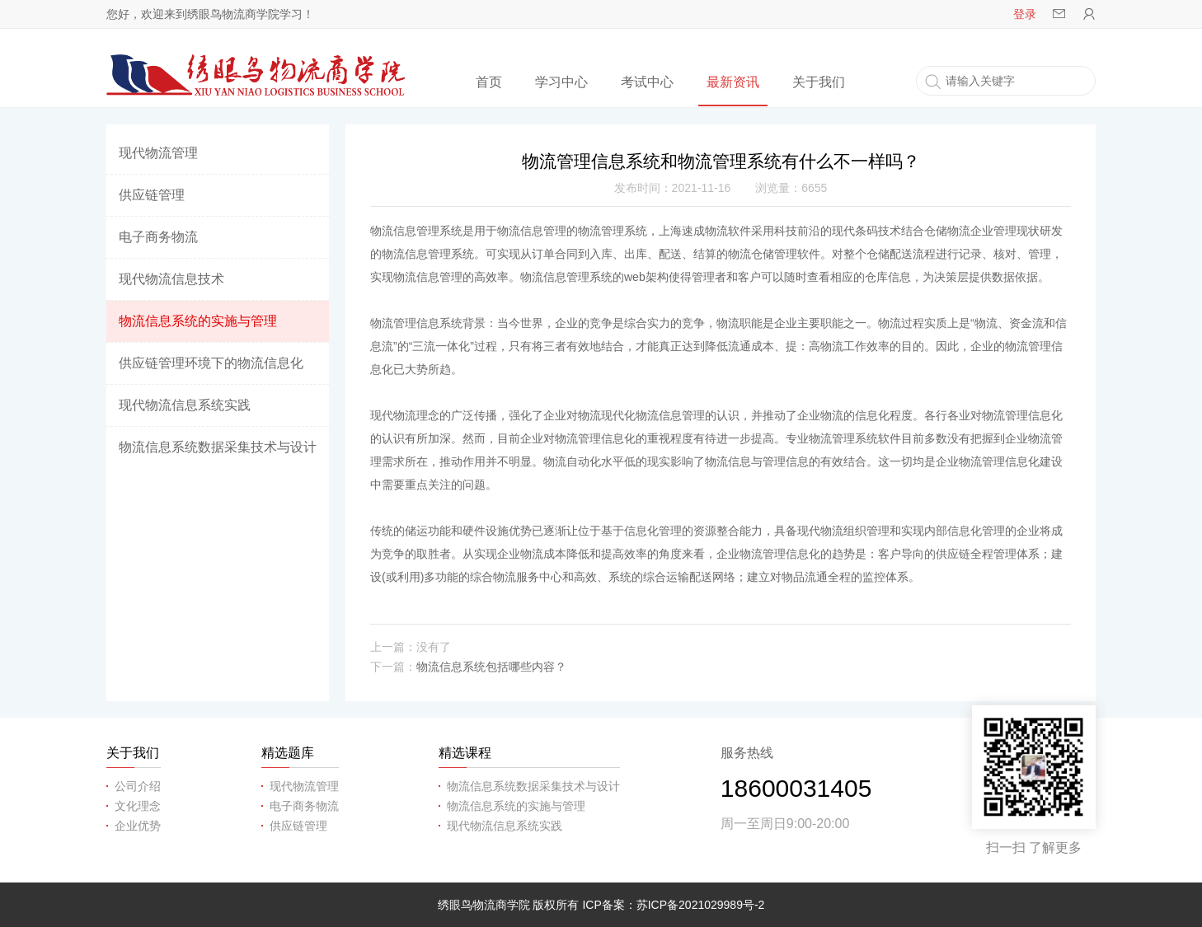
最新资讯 (733, 82)
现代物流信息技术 (171, 279)
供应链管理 (152, 195)
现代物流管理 (158, 153)
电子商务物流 (158, 237)
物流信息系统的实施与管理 (198, 321)
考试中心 (647, 82)
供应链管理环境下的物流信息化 (211, 363)
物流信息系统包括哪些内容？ (491, 666)
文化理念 (138, 805)
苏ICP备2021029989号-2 (700, 904)
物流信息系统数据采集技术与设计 (218, 447)
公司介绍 (138, 786)
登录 (1024, 14)
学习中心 (561, 82)
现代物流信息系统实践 (185, 405)
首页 (489, 82)
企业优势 (138, 825)
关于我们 (818, 82)
